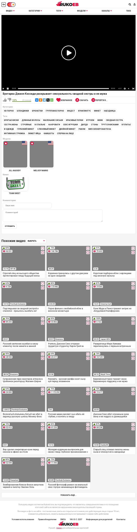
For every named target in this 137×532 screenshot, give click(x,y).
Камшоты (49, 133)
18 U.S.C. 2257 (76, 519)
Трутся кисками (110, 125)
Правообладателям (47, 519)
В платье (126, 125)
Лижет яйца (34, 133)
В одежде (9, 129)
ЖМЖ (100, 120)
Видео (10, 11)
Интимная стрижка (14, 133)
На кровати (54, 125)
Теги (59, 11)
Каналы (107, 11)
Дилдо (84, 125)
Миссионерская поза (99, 129)
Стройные (26, 125)
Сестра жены (11, 125)
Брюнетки (37, 111)
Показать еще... (68, 495)
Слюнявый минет (46, 129)
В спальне (40, 125)
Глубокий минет (25, 129)
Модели (82, 11)
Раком (82, 129)
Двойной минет (67, 129)
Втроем (90, 120)
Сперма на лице (65, 133)
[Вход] (135, 4)
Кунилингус (84, 111)
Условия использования (23, 519)
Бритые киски (11, 120)
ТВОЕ (128, 11)
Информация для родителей (99, 519)
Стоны (94, 125)
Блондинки (23, 111)
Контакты (120, 519)
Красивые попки (74, 120)
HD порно (9, 111)
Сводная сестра (114, 120)
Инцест (71, 111)
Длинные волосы (31, 120)
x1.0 (119, 88)
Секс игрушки (70, 125)
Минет (97, 111)
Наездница (109, 111)
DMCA (63, 519)
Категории (35, 11)
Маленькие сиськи (53, 120)
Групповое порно (55, 111)
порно (59, 528)
